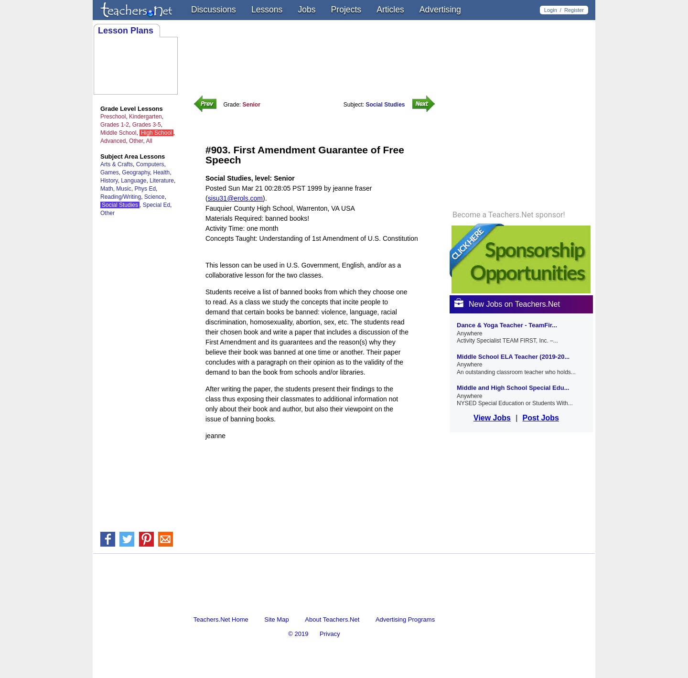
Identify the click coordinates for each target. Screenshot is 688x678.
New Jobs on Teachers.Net (507, 304)
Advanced (113, 141)
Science (154, 197)
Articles (390, 9)
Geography (136, 172)
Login (550, 10)
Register (574, 10)
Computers (150, 164)
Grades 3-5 (146, 124)
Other (136, 141)
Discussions (213, 9)
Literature (162, 180)
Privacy (330, 633)
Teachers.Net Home (221, 619)
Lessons (267, 9)
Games (109, 172)
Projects (346, 9)
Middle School (118, 132)
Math (106, 188)
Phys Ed (145, 188)
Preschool (113, 116)
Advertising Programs (405, 619)
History (109, 180)
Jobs (306, 9)
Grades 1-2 (114, 124)
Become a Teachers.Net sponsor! (508, 215)
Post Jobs (540, 418)
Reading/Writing (120, 197)
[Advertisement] (317, 470)
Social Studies (120, 205)
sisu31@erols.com (235, 198)
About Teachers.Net (332, 619)
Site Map (276, 619)
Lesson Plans (125, 30)
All (149, 141)
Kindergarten (145, 116)
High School (156, 132)
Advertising (440, 9)
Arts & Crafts (116, 164)
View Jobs (492, 418)
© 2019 (298, 633)
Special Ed (156, 205)
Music (123, 188)
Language (133, 180)
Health (161, 172)
